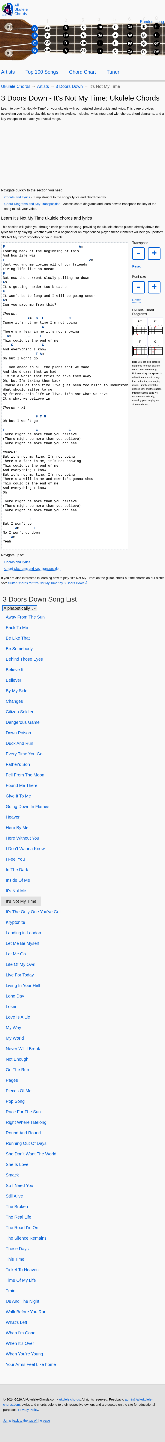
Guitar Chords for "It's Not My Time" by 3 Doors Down (46, 583)
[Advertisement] (82, 154)
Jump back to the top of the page (26, 1420)
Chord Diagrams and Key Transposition (32, 204)
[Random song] (152, 22)
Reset (136, 267)
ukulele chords (69, 1399)
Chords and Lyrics (17, 197)
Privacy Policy (28, 1409)
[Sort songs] (19, 608)
